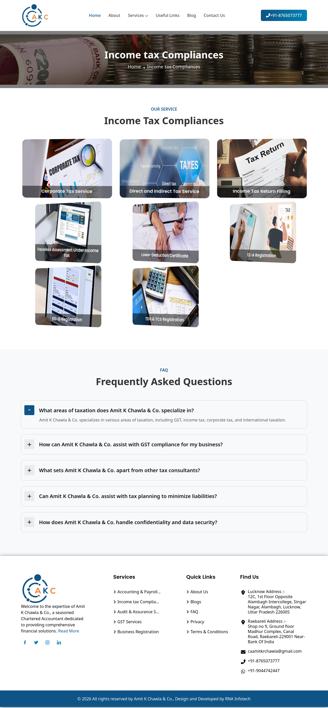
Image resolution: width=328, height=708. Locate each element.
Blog (191, 15)
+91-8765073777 (284, 15)
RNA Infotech (238, 700)
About (114, 15)
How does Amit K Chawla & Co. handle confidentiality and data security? (129, 523)
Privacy (195, 623)
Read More (68, 632)
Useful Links (168, 15)
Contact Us (214, 15)
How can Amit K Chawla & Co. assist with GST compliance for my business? (131, 444)
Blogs (193, 603)
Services (138, 15)
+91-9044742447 (264, 671)
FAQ (192, 613)
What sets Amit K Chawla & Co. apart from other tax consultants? (120, 470)
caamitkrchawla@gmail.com (275, 652)
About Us (197, 593)
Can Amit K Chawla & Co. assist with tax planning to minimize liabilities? (128, 496)
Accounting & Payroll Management (137, 593)
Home (95, 15)
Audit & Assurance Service (137, 613)
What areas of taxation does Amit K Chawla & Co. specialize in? (117, 410)
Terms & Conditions (207, 633)
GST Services (127, 623)
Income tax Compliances (137, 603)
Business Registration (136, 633)
